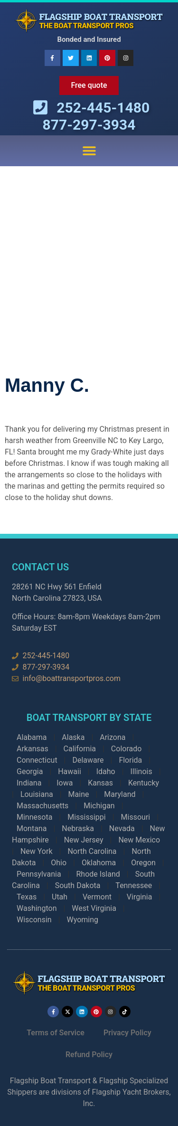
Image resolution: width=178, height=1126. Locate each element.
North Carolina (91, 851)
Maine (78, 794)
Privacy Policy (127, 1032)
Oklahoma (99, 862)
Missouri (135, 817)
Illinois (141, 771)
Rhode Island (98, 874)
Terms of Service (55, 1032)
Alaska (73, 737)
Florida (130, 760)
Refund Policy (89, 1054)
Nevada (122, 828)
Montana (32, 828)
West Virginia (94, 908)
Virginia (139, 896)
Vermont (97, 896)
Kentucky (143, 782)
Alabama (32, 737)
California (80, 748)
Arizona (112, 737)
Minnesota (34, 817)
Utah (59, 896)
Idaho (105, 771)
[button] (89, 150)
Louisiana (36, 794)
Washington (36, 908)
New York (36, 851)
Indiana (29, 782)
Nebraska (78, 828)
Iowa (64, 782)
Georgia (30, 771)
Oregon (143, 862)
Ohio (58, 862)
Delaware (87, 760)
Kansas (100, 782)
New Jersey (83, 839)
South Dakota (78, 885)
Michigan (99, 805)
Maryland (119, 794)
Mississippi (86, 817)
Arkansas (32, 748)
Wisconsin (34, 919)
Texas (27, 896)
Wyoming (83, 919)
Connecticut (37, 760)
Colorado (126, 748)
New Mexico (139, 839)
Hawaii (69, 771)
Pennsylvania (39, 874)
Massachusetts (42, 805)
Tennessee (133, 885)
